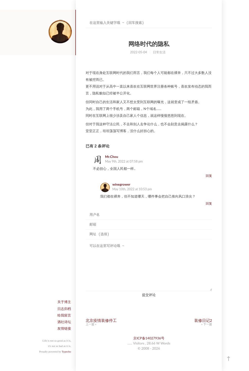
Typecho (66, 351)
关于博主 (64, 302)
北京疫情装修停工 (101, 320)
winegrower (121, 184)
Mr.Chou (111, 156)
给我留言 (64, 315)
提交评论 (149, 295)
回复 (209, 176)
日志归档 (64, 309)
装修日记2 (203, 320)
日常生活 (159, 52)
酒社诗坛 (64, 322)
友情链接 (64, 328)
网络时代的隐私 (148, 44)
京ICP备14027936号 (148, 338)
